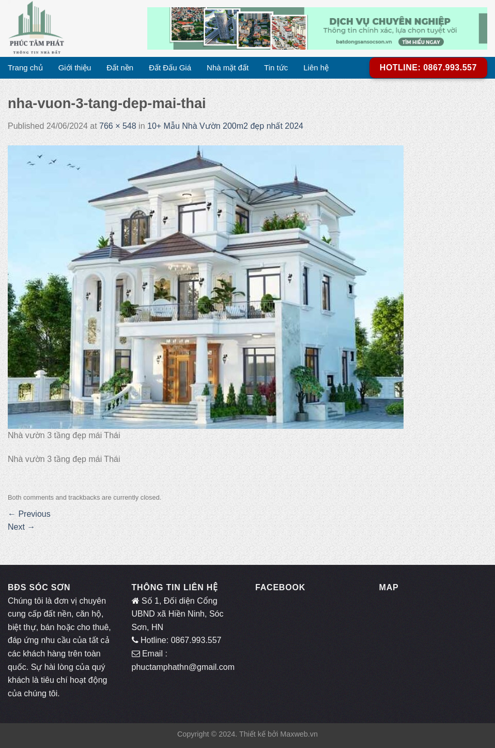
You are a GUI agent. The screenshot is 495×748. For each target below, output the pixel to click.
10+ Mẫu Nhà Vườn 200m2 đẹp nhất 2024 (225, 126)
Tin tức (276, 67)
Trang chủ (25, 67)
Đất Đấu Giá (170, 67)
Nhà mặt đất (228, 67)
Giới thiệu (74, 67)
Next (21, 526)
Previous (29, 514)
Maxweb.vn (299, 734)
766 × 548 (117, 126)
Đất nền (119, 67)
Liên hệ (316, 67)
